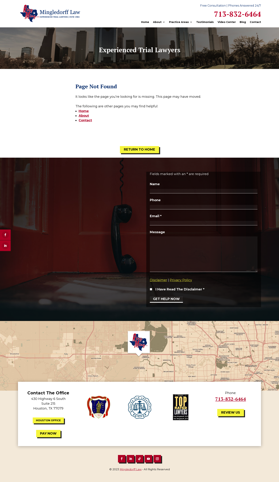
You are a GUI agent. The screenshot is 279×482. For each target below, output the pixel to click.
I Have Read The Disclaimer (180, 289)
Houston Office (48, 420)
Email (156, 216)
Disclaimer (158, 280)
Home (145, 22)
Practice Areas (179, 22)
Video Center (227, 22)
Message (157, 232)
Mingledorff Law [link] (131, 469)
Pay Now (48, 433)
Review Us (230, 412)
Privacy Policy (181, 280)
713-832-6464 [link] (237, 14)
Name (155, 184)
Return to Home (139, 149)
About (157, 22)
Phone (155, 200)
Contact (255, 22)
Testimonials (205, 22)
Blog (243, 22)
